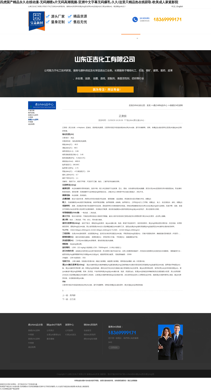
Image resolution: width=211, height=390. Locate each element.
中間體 (31, 334)
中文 (173, 6)
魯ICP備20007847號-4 (117, 374)
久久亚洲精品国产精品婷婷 (9, 389)
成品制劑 (32, 347)
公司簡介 (50, 330)
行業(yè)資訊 (70, 334)
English (180, 6)
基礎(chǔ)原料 (176, 105)
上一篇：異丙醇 (68, 295)
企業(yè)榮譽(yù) (54, 334)
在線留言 (87, 330)
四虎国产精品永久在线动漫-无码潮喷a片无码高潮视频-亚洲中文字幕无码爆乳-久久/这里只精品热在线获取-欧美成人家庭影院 (89, 2)
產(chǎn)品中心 (160, 105)
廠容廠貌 (50, 339)
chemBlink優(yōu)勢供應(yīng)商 (140, 374)
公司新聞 (69, 330)
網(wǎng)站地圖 (90, 339)
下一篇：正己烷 (68, 299)
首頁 (149, 105)
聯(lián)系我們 (90, 334)
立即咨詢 (114, 347)
